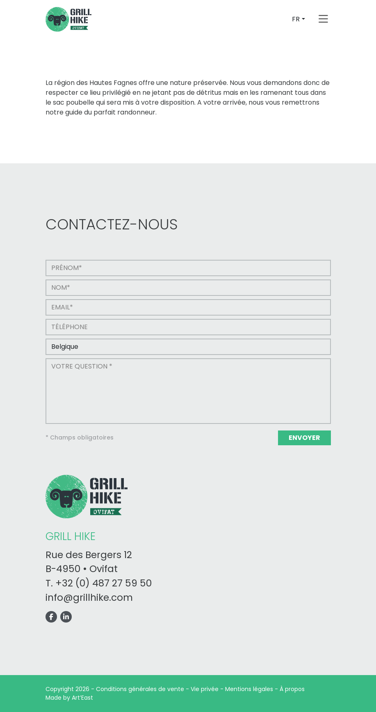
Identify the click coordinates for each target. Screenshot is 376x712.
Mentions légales (249, 689)
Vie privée (205, 689)
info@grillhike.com (89, 597)
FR (296, 19)
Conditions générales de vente (140, 689)
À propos (292, 689)
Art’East (82, 698)
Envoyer (304, 437)
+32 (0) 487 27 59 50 (103, 583)
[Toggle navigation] (323, 19)
